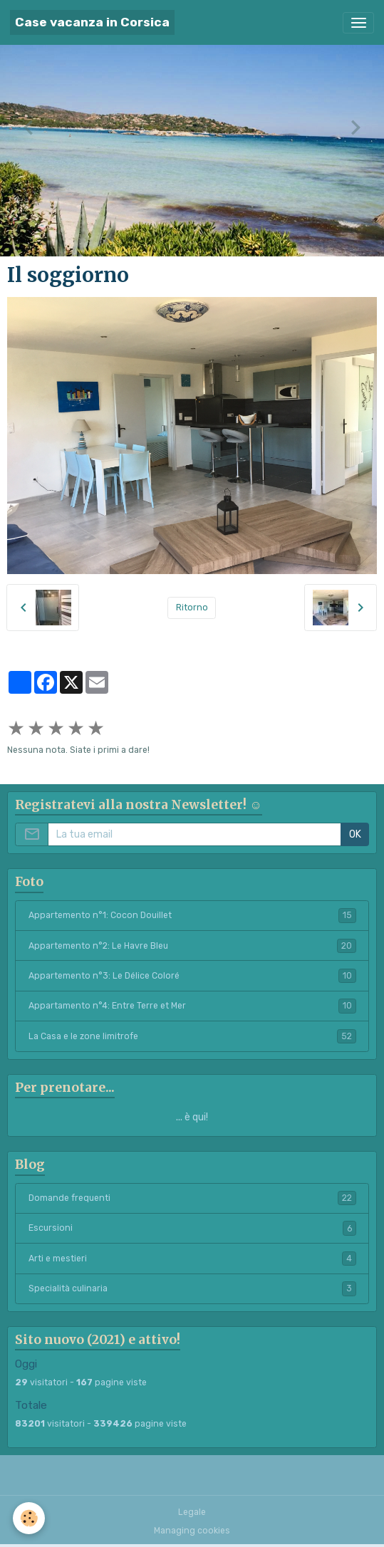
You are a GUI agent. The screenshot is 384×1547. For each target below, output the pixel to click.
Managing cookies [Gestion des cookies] (192, 1531)
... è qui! (192, 1117)
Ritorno (192, 608)
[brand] (92, 22)
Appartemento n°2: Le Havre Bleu (192, 946)
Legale (192, 1512)
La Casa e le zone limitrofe (192, 1036)
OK (355, 834)
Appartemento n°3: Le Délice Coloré (192, 976)
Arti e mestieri (192, 1258)
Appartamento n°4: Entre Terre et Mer (192, 1006)
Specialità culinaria (192, 1288)
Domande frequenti (192, 1198)
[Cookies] (29, 1518)
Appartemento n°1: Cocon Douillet (192, 915)
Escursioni (192, 1228)
